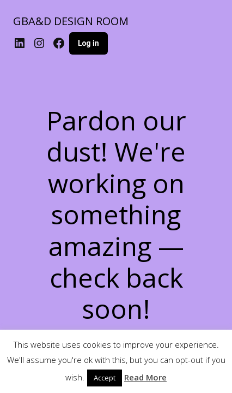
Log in (88, 43)
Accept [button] (104, 378)
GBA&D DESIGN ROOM (71, 21)
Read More (145, 377)
